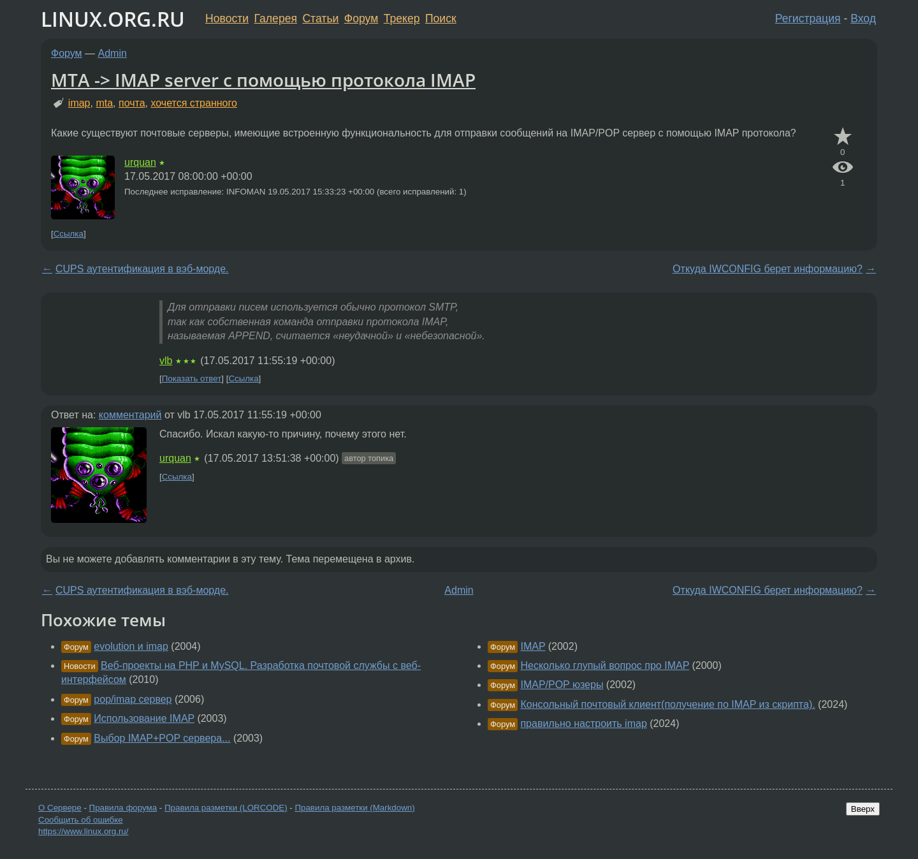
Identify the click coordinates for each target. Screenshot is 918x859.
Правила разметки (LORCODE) (226, 807)
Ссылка (69, 234)
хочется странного (193, 103)
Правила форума (123, 807)
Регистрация (808, 18)
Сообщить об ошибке (80, 820)
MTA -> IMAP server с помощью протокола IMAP (263, 80)
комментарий (130, 414)
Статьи (320, 18)
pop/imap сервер (132, 699)
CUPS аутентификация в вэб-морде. (142, 268)
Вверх (863, 809)
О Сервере (60, 807)
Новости (227, 18)
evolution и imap (131, 646)
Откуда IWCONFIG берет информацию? (768, 268)
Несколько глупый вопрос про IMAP (604, 665)
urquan (140, 162)
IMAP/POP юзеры (561, 684)
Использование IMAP (144, 718)
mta (104, 103)
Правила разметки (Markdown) (354, 807)
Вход (863, 18)
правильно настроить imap (583, 723)
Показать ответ (192, 378)
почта (132, 103)
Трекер (402, 18)
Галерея (275, 18)
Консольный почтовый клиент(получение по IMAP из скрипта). (667, 704)
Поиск (440, 18)
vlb (165, 360)
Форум (361, 18)
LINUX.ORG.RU (113, 19)
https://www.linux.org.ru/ (83, 831)
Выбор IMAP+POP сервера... (162, 738)
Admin (112, 53)
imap (79, 103)
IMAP (532, 646)
